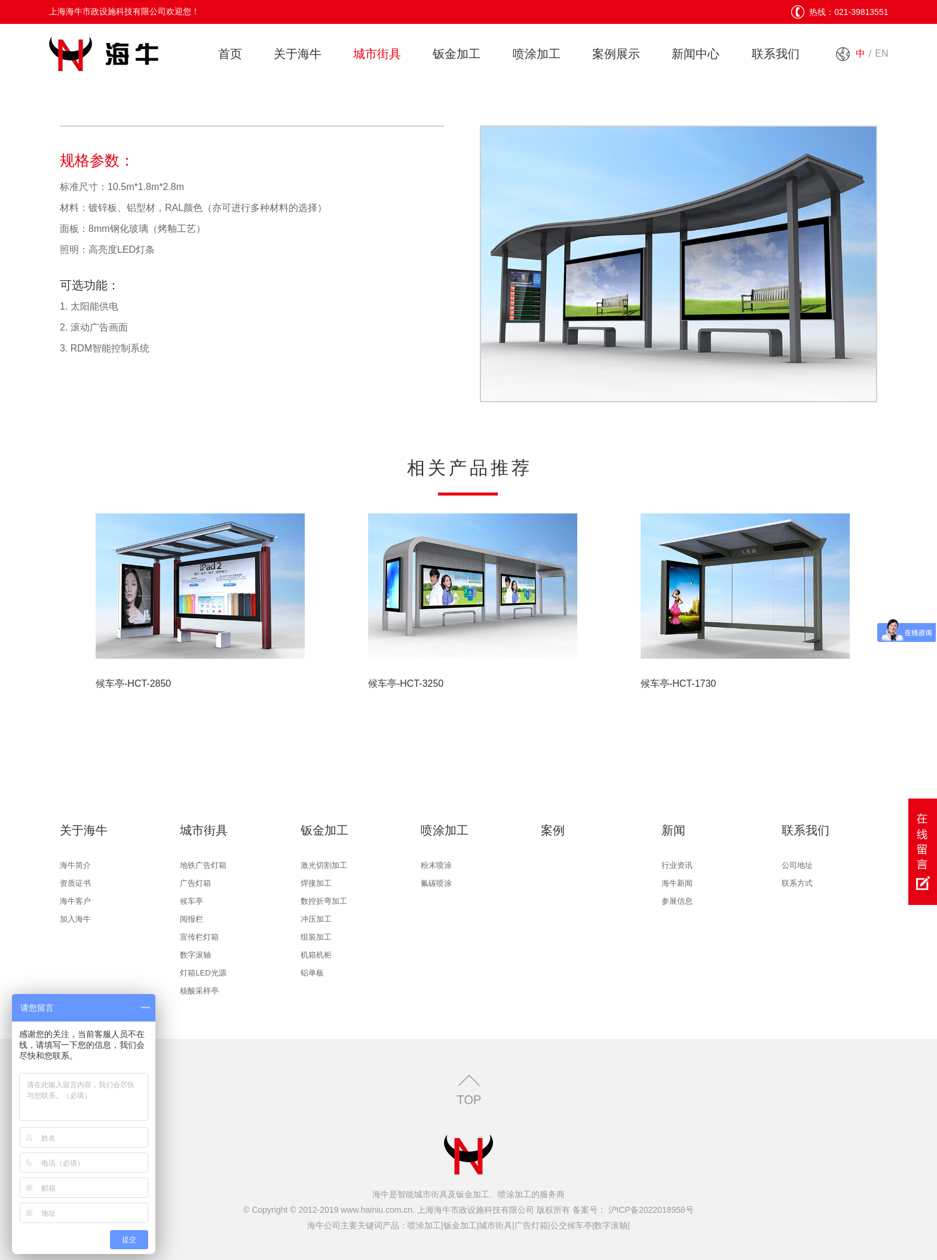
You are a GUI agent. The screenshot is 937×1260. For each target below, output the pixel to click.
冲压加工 (316, 919)
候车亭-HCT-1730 (678, 683)
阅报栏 (191, 919)
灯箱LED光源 (203, 972)
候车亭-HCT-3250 (405, 683)
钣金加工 (456, 53)
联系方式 (797, 883)
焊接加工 (316, 883)
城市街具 (377, 53)
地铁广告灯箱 (203, 865)
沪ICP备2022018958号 (650, 1210)
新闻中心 (695, 53)
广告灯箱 (195, 883)
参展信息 (677, 901)
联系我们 (776, 53)
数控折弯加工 (324, 901)
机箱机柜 (316, 954)
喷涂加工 (537, 53)
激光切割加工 (324, 865)
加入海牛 (75, 919)
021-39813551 (861, 12)
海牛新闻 (677, 883)
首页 (230, 53)
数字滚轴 (195, 954)
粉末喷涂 (436, 865)
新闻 (673, 830)
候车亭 (191, 901)
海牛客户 (75, 901)
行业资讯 (677, 865)
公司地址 (797, 865)
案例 (553, 830)
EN (881, 53)
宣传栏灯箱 (199, 936)
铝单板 (312, 972)
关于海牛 (297, 53)
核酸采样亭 (199, 990)
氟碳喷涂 (436, 883)
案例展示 (616, 53)
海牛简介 (75, 865)
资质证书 (75, 883)
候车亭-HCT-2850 (133, 683)
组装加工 (316, 936)
